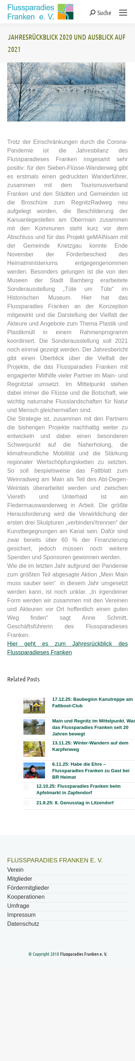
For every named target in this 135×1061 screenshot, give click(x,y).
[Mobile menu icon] (123, 12)
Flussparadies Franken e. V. (83, 954)
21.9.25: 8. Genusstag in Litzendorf (75, 802)
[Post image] (34, 705)
